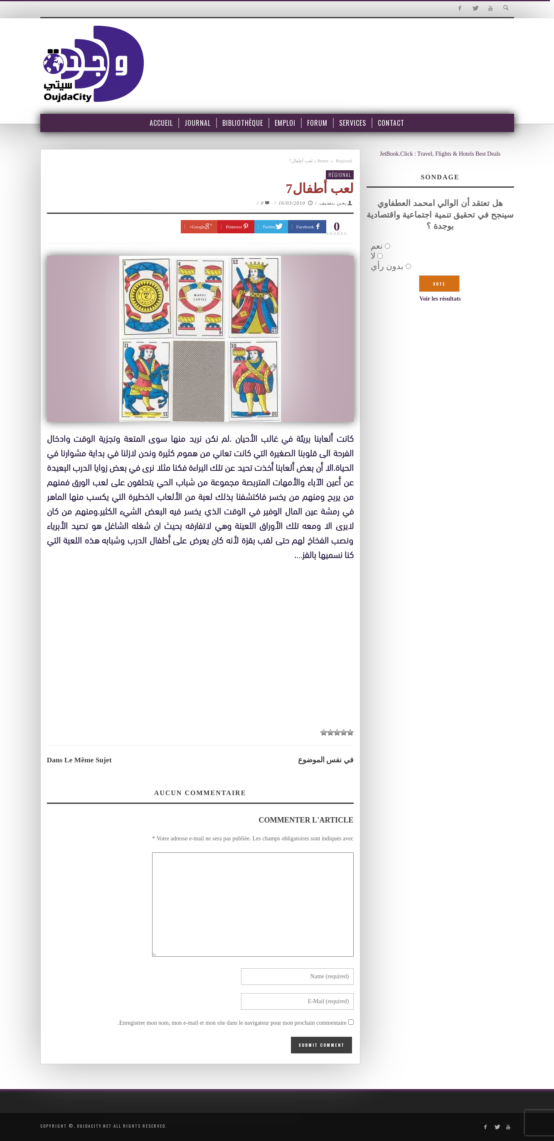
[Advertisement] (200, 661)
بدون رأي (387, 266)
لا (373, 255)
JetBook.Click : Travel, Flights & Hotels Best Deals (440, 154)
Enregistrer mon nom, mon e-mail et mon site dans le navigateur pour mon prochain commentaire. (232, 1023)
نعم (377, 245)
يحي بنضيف (333, 203)
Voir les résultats (440, 299)
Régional (344, 160)
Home (322, 160)
